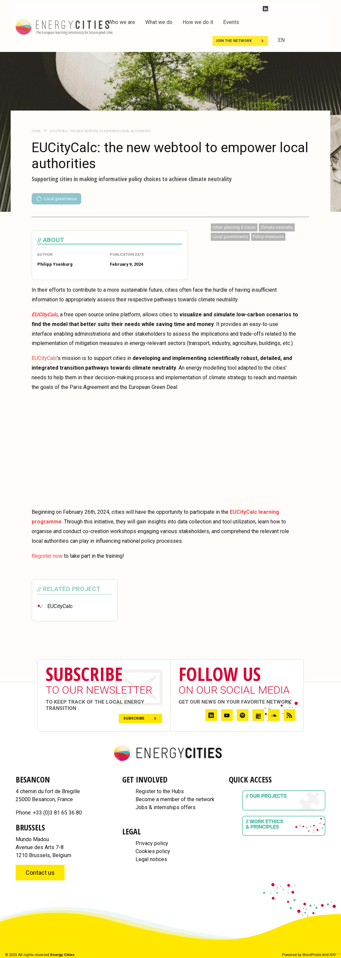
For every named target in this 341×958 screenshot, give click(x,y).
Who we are (121, 22)
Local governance (56, 199)
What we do (158, 22)
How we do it (197, 22)
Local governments (230, 236)
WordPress (311, 955)
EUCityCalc (44, 358)
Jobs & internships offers (165, 807)
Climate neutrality (276, 227)
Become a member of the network (175, 799)
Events (231, 22)
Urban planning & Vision (234, 227)
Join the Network (233, 41)
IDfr (333, 955)
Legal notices (151, 859)
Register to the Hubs (160, 791)
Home (36, 131)
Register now (47, 556)
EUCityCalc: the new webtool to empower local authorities (100, 131)
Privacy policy (152, 843)
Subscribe (134, 718)
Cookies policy (153, 851)
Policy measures (268, 236)
